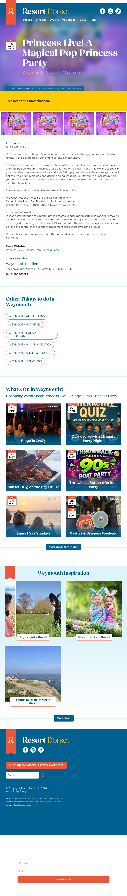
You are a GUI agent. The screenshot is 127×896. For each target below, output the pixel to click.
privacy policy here (107, 890)
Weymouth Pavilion (41, 73)
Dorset (27, 20)
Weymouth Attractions (27, 316)
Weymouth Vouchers (25, 361)
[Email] (63, 871)
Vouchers (69, 20)
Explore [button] (40, 20)
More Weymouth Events (63, 547)
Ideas (82, 20)
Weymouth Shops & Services (30, 353)
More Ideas (63, 718)
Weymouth (31, 88)
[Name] (63, 863)
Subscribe (63, 879)
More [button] (92, 20)
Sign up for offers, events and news (36, 765)
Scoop (23, 791)
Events (54, 20)
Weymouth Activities (25, 324)
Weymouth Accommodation (30, 344)
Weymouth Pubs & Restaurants (22, 334)
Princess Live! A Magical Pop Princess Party (32, 249)
